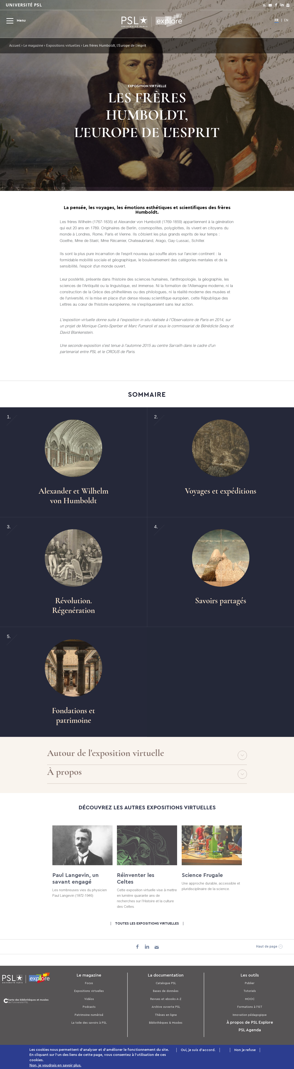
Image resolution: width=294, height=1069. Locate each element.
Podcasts (89, 1006)
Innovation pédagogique (250, 1014)
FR (276, 20)
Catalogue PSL (166, 983)
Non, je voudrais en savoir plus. (55, 1065)
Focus (89, 983)
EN (286, 21)
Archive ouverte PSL (166, 1006)
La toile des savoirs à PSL (89, 1022)
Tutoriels (249, 990)
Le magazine (33, 46)
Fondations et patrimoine (73, 715)
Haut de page (266, 946)
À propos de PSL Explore (249, 1022)
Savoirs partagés (220, 601)
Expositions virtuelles (63, 46)
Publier (249, 983)
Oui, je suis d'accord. (198, 1050)
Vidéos (89, 998)
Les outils (250, 975)
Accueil (14, 46)
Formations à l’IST (249, 1006)
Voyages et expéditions (220, 491)
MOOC (249, 998)
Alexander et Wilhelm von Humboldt (73, 496)
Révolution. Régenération (73, 605)
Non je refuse (245, 1050)
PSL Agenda (250, 1030)
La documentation (166, 975)
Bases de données (165, 990)
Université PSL (24, 5)
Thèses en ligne (166, 1014)
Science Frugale (202, 880)
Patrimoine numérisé (89, 1014)
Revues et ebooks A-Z (165, 998)
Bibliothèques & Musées (165, 1022)
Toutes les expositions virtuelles (147, 923)
